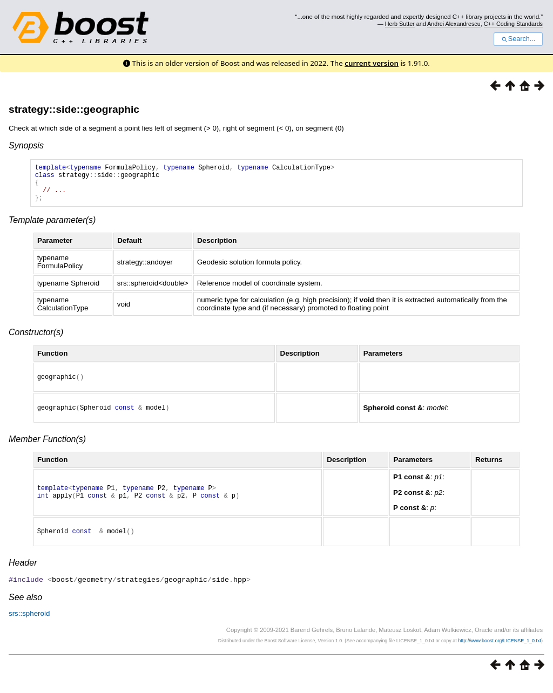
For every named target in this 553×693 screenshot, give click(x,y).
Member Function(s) (47, 450)
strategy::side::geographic (74, 109)
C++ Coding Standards (513, 24)
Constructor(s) (36, 340)
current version (372, 63)
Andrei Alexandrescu (454, 24)
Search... (518, 39)
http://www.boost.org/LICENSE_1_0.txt (499, 653)
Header (23, 575)
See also (25, 609)
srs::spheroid (29, 626)
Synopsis (26, 145)
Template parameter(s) (52, 228)
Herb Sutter (400, 24)
